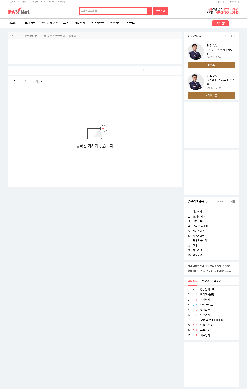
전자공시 (38, 81)
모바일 (51, 2)
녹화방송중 (211, 65)
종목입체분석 (49, 23)
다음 (234, 36)
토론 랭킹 (204, 281)
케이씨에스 (198, 230)
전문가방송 (97, 23)
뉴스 (66, 23)
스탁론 (130, 23)
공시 (26, 81)
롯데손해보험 (200, 240)
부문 (13, 35)
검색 (149, 11)
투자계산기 (220, 23)
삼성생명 (197, 255)
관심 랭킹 (216, 281)
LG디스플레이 (200, 226)
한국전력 (197, 250)
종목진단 (115, 23)
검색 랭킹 (192, 281)
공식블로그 (14, 2)
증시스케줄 (33, 2)
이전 (225, 36)
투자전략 (30, 23)
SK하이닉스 (199, 216)
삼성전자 (197, 211)
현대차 (196, 245)
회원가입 (234, 2)
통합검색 (160, 11)
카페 (24, 2)
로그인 (218, 2)
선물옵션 (79, 23)
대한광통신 (198, 221)
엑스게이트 (198, 235)
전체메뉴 (234, 23)
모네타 (43, 2)
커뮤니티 (13, 23)
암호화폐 (61, 2)
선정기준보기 (206, 201)
